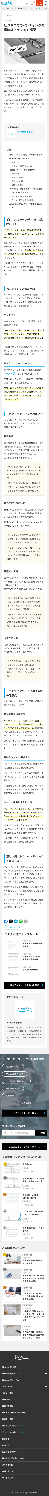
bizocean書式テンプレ (11, 1373)
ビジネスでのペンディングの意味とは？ (25, 154)
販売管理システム (13, 1088)
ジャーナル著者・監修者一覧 (14, 1412)
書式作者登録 (7, 1406)
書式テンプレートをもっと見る (24, 985)
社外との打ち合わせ (20, 177)
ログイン (33, 3)
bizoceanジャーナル (10, 1380)
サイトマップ (7, 1477)
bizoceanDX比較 (9, 1367)
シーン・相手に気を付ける (23, 200)
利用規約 (5, 1445)
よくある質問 (7, 1464)
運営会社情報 (7, 1419)
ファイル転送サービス (14, 1074)
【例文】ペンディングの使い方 (22, 169)
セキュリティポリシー (11, 1425)
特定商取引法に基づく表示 (13, 1458)
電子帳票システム (13, 1066)
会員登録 (39, 3)
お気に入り (13, 927)
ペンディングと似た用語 (19, 158)
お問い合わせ (7, 1471)
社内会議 (15, 173)
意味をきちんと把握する (22, 196)
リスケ (9, 373)
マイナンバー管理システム (16, 1081)
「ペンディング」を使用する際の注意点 (25, 188)
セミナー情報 (7, 1393)
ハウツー (8, 20)
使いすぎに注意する (20, 192)
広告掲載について (9, 1451)
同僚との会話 (17, 185)
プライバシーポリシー (11, 1432)
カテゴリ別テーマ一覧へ (24, 1113)
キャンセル (16, 162)
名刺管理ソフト (12, 1095)
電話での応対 (17, 181)
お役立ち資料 (7, 1386)
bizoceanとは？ (9, 1399)
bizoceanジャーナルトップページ (24, 1146)
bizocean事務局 (25, 131)
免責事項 (5, 1439)
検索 (41, 1133)
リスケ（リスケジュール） (23, 166)
